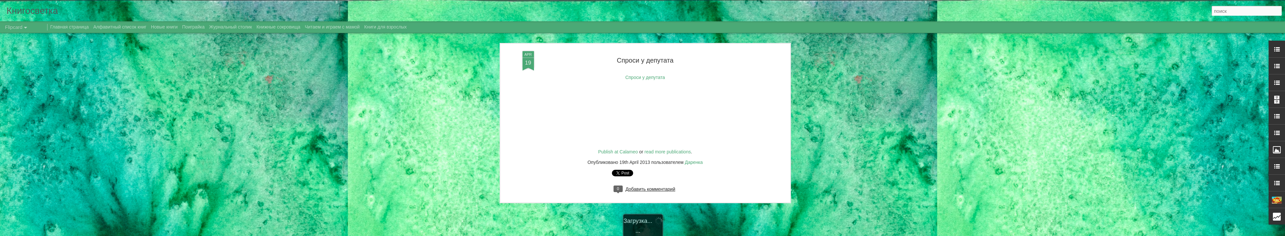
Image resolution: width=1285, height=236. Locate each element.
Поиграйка (193, 27)
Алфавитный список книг (120, 27)
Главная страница (69, 27)
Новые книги (164, 27)
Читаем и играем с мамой (332, 27)
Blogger (695, 232)
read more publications (668, 126)
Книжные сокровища (278, 27)
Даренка (694, 136)
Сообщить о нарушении (724, 232)
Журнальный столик (230, 27)
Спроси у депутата (645, 34)
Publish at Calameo (618, 126)
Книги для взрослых (385, 27)
